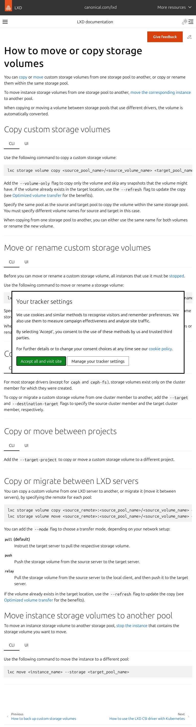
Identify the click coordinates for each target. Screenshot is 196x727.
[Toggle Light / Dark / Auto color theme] (185, 22)
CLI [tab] (12, 143)
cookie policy (160, 348)
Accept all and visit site (41, 361)
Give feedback (165, 37)
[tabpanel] (98, 192)
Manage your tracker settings (98, 361)
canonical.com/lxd (100, 7)
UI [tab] (26, 143)
